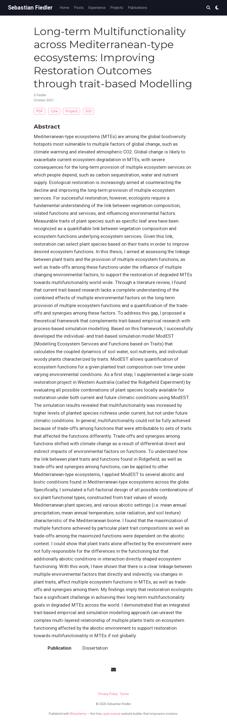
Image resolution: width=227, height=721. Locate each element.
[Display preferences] (217, 7)
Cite (54, 111)
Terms (124, 694)
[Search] (208, 7)
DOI (89, 111)
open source (112, 713)
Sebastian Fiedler (30, 7)
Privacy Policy (108, 694)
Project (72, 111)
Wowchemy (78, 713)
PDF (39, 111)
